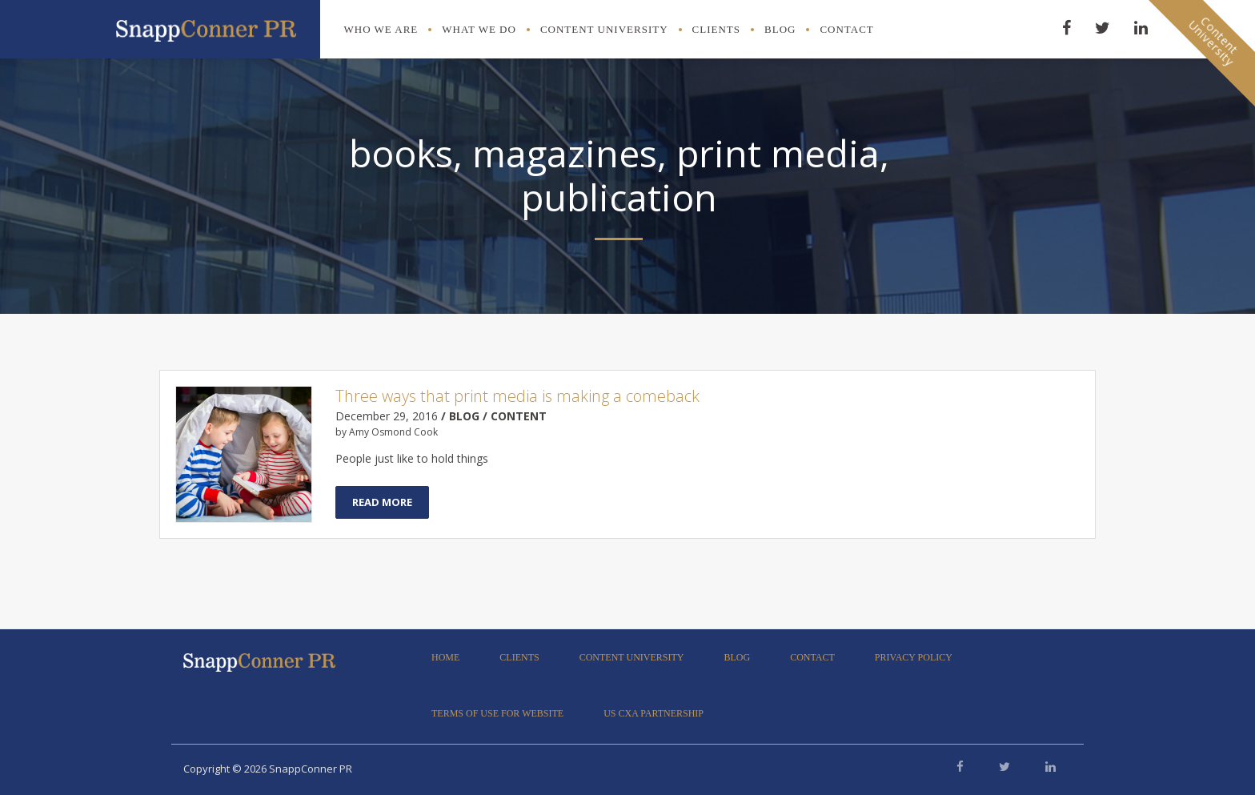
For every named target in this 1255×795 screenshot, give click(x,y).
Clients (716, 29)
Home (445, 657)
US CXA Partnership (653, 713)
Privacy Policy (913, 657)
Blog (780, 29)
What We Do (479, 29)
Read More (382, 502)
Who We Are (381, 29)
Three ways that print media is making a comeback (517, 396)
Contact (846, 29)
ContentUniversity (1213, 41)
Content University (604, 29)
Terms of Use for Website (497, 713)
